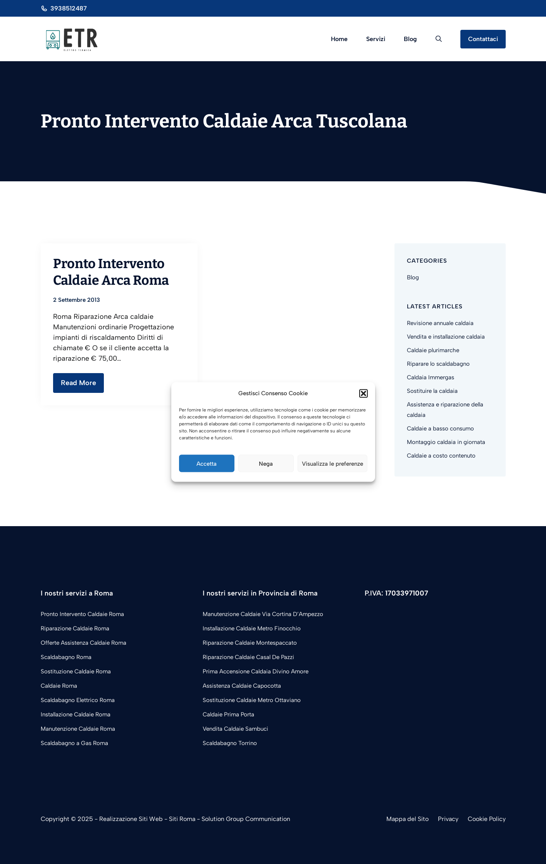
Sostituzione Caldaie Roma (76, 671)
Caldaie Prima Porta (228, 714)
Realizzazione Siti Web (131, 819)
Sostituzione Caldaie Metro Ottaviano (252, 700)
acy (453, 819)
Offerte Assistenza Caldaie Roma (83, 642)
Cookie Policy (487, 819)
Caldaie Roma (59, 685)
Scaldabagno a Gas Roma (74, 743)
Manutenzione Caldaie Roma (78, 728)
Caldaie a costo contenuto (441, 455)
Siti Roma (182, 819)
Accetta (206, 463)
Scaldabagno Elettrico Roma (78, 700)
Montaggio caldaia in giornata (446, 442)
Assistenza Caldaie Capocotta (242, 685)
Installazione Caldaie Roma (75, 714)
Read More (78, 383)
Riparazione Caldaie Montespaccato (250, 642)
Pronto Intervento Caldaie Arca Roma (111, 272)
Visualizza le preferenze (332, 463)
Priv (443, 819)
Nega (266, 463)
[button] (363, 393)
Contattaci (483, 39)
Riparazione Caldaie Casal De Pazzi (248, 657)
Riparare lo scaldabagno (438, 363)
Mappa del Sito (407, 819)
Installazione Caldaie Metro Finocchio (252, 628)
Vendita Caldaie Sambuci (235, 728)
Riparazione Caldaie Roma (75, 628)
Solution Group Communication (246, 819)
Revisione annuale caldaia (440, 323)
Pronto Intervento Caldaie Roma (82, 614)
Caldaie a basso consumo (440, 428)
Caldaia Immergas (430, 377)
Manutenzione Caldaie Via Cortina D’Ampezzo (263, 614)
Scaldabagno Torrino (230, 743)
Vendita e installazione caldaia (446, 336)
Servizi (375, 39)
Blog (410, 39)
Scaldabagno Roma (66, 657)
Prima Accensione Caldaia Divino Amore (255, 671)
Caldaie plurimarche (433, 350)
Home (339, 39)
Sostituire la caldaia (432, 390)
